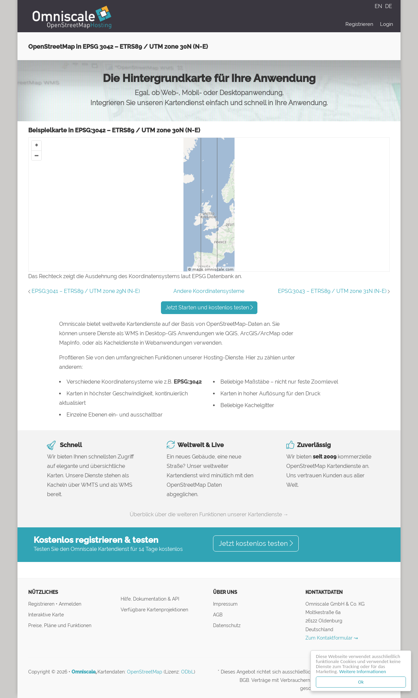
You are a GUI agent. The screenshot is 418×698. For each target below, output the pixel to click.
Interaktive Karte (46, 614)
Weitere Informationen (362, 671)
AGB (217, 614)
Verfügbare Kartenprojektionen (154, 609)
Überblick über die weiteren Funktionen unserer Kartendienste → (209, 514)
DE (388, 6)
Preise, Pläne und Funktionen (59, 625)
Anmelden (70, 604)
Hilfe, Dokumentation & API (150, 599)
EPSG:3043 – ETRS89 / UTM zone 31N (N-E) (332, 291)
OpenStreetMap (144, 671)
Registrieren (359, 24)
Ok (361, 682)
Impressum (225, 604)
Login (386, 24)
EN (379, 6)
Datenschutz (227, 625)
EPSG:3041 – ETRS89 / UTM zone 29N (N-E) (86, 291)
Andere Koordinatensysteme (208, 291)
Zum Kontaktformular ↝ (331, 638)
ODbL (187, 671)
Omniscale (83, 671)
